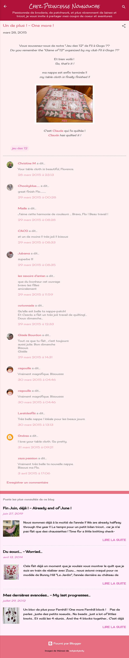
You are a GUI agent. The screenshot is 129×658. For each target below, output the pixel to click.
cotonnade (26, 305)
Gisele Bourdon (29, 335)
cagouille (24, 368)
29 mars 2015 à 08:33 (37, 242)
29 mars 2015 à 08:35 (37, 265)
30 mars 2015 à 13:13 (35, 425)
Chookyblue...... (29, 186)
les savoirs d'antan (31, 276)
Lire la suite (114, 540)
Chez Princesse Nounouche (64, 6)
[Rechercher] (124, 7)
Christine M (27, 163)
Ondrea (23, 435)
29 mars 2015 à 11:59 (35, 294)
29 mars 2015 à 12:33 (36, 324)
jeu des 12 (19, 148)
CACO (23, 231)
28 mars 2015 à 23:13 (36, 175)
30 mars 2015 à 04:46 (37, 379)
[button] (124, 26)
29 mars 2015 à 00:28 (37, 197)
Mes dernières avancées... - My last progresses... (46, 595)
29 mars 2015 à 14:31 (35, 357)
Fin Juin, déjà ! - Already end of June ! (37, 508)
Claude (58, 130)
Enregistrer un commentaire (27, 482)
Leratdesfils (27, 413)
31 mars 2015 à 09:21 (35, 447)
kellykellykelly (77, 651)
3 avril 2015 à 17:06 (34, 473)
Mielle (22, 208)
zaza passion (27, 458)
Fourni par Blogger (64, 643)
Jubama (24, 253)
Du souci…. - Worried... (22, 552)
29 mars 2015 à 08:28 (37, 220)
